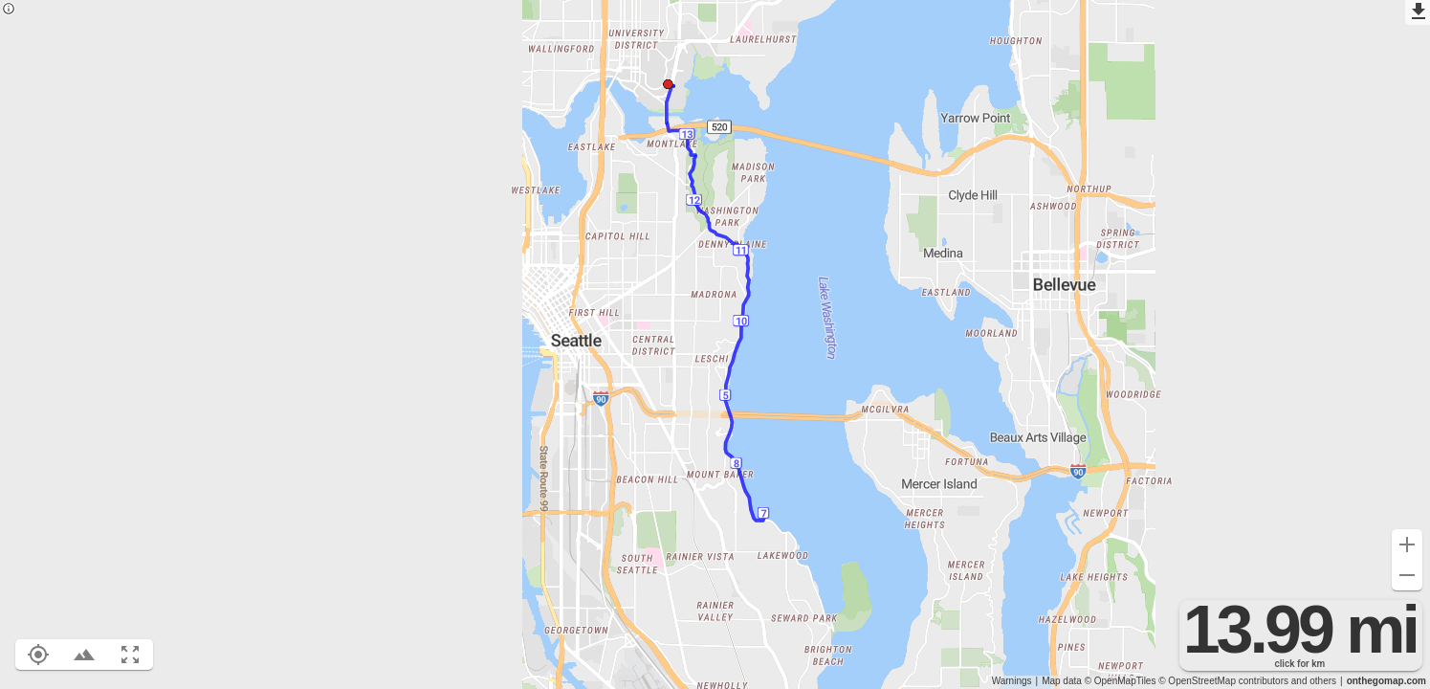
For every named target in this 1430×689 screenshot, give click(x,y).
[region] (715, 344)
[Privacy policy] (8, 10)
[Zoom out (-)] (1407, 575)
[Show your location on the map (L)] (38, 654)
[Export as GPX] (1417, 12)
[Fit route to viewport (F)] (130, 654)
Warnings (1012, 681)
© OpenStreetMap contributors (1223, 681)
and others (1313, 681)
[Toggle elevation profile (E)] (84, 654)
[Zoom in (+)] (1407, 544)
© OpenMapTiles (1120, 681)
